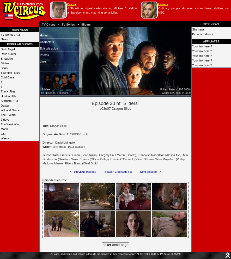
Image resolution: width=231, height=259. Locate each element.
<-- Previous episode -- (84, 171)
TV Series (68, 24)
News (4, 39)
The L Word (8, 114)
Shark (4, 68)
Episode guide (49, 48)
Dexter (71, 4)
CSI (3, 133)
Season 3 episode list (118, 171)
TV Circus (48, 24)
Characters (47, 42)
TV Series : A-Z (10, 34)
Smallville (7, 58)
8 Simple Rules (10, 72)
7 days (5, 119)
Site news (198, 29)
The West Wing (10, 124)
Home (43, 35)
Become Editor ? (202, 34)
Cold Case (7, 77)
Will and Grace (10, 110)
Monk (4, 129)
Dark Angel (8, 49)
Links (43, 61)
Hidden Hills (8, 96)
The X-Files (8, 91)
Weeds (5, 138)
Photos (44, 55)
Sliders (86, 24)
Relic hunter (8, 54)
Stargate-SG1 (9, 100)
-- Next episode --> (149, 171)
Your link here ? (202, 46)
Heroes (163, 4)
